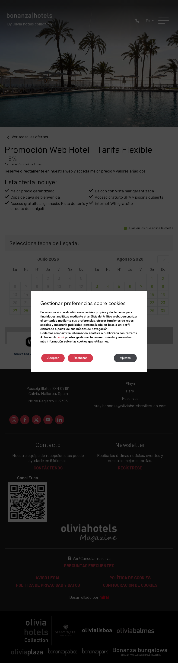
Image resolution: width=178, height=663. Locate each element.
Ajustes (124, 358)
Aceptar (54, 358)
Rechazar (84, 358)
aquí (61, 337)
